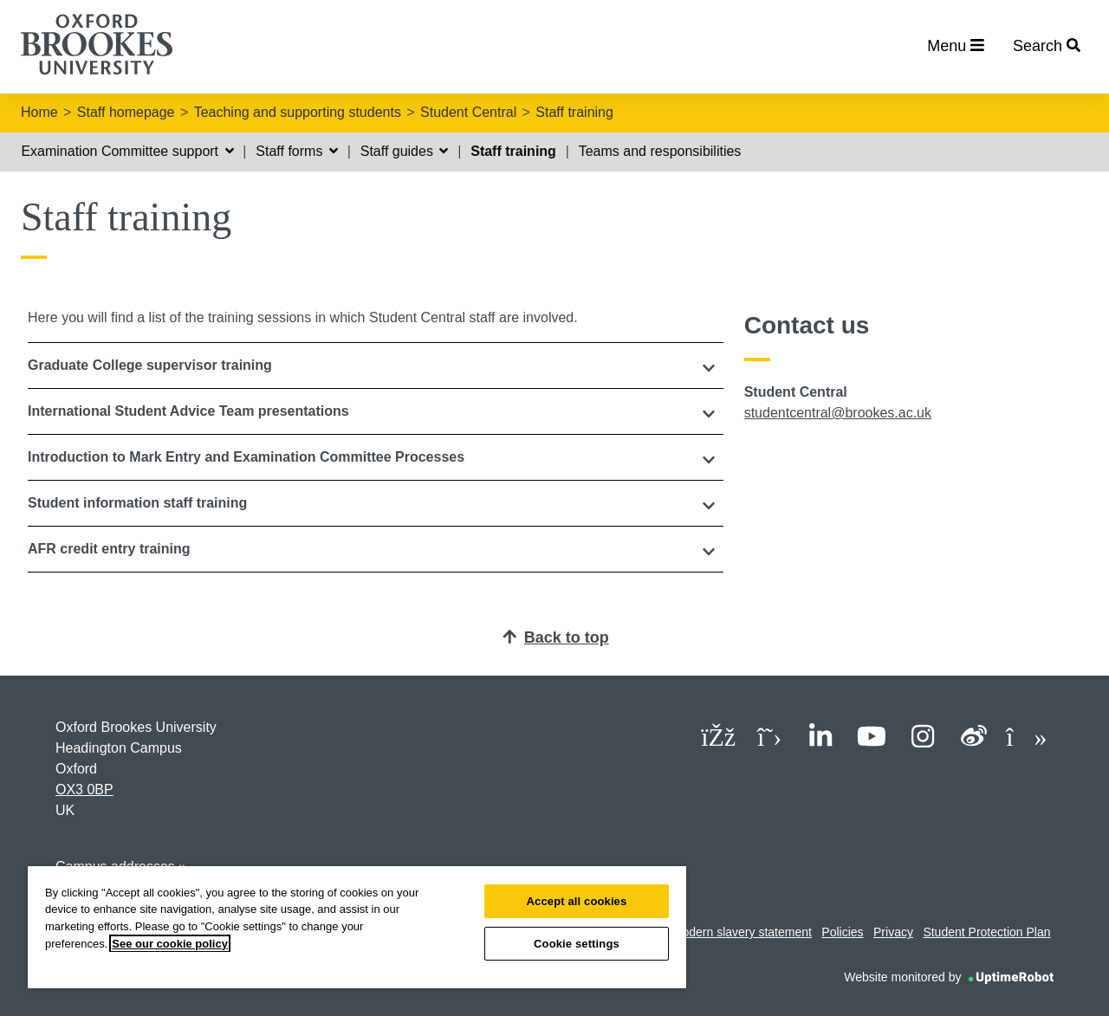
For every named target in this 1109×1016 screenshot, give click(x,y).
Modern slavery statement (742, 932)
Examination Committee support (127, 151)
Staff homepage (126, 112)
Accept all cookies (577, 901)
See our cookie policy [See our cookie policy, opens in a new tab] (170, 943)
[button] (375, 365)
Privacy (893, 932)
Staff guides (404, 151)
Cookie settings (576, 943)
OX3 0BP (84, 789)
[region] (357, 927)
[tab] (375, 365)
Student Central (468, 112)
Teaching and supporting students (297, 112)
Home (39, 112)
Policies (842, 932)
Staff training (574, 112)
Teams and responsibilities (660, 151)
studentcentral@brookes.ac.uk (837, 412)
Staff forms (297, 151)
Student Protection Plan (986, 932)
